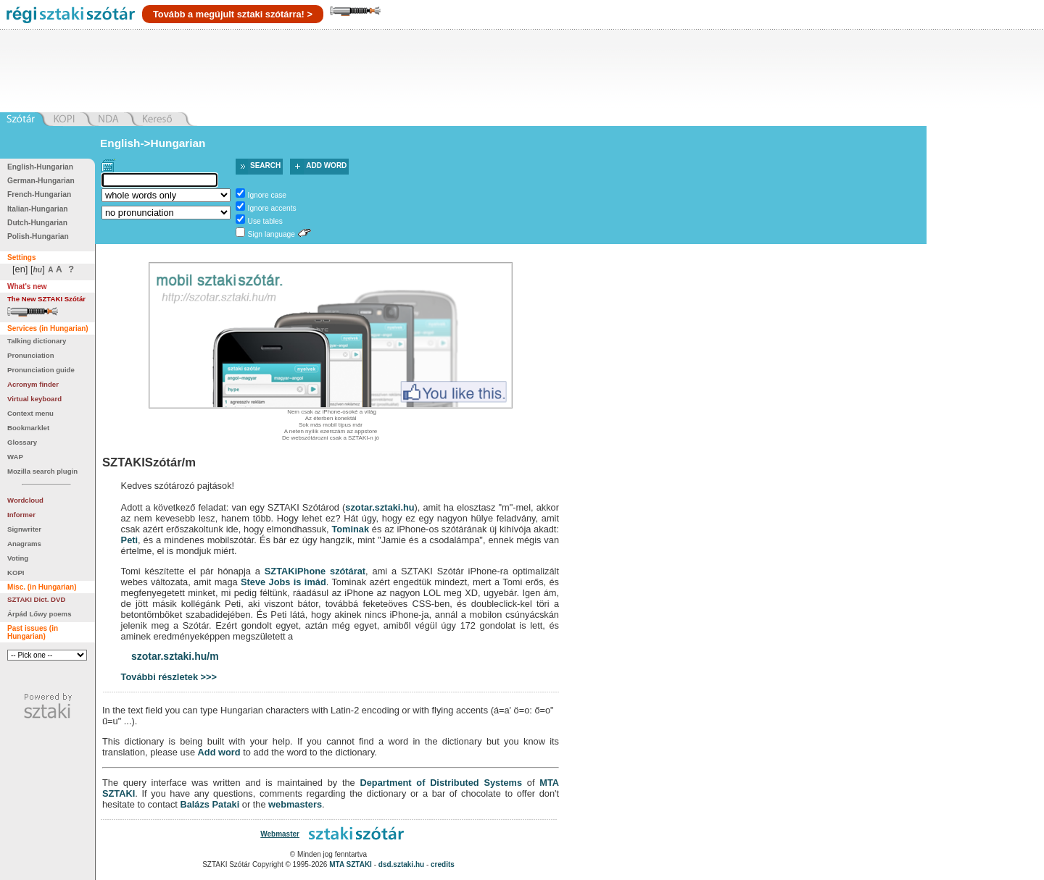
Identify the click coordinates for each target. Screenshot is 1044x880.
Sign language (271, 234)
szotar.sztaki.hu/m (175, 656)
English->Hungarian (153, 143)
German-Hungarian (41, 181)
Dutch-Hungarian (37, 223)
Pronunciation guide (41, 370)
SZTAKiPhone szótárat (315, 571)
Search (265, 165)
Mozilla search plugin (42, 471)
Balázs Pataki (209, 804)
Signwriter (24, 529)
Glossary (22, 442)
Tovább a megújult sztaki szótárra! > (232, 14)
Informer (21, 515)
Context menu (30, 413)
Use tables (265, 221)
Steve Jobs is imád (283, 582)
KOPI (15, 573)
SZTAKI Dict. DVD (36, 599)
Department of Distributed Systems (441, 782)
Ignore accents (272, 208)
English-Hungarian (40, 167)
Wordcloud (25, 500)
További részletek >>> (169, 676)
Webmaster (279, 834)
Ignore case (267, 195)
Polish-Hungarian (38, 236)
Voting (17, 558)
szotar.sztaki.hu (379, 507)
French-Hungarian (39, 194)
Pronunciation (30, 355)
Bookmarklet (28, 428)
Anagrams (24, 544)
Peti (129, 540)
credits (443, 864)
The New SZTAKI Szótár (46, 299)
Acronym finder (33, 384)
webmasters (295, 804)
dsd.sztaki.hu (401, 864)
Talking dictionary (36, 341)
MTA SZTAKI (350, 864)
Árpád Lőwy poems (39, 614)
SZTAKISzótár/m (149, 462)
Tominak (350, 529)
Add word (326, 165)
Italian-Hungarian (37, 209)
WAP (15, 457)
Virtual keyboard (34, 399)
